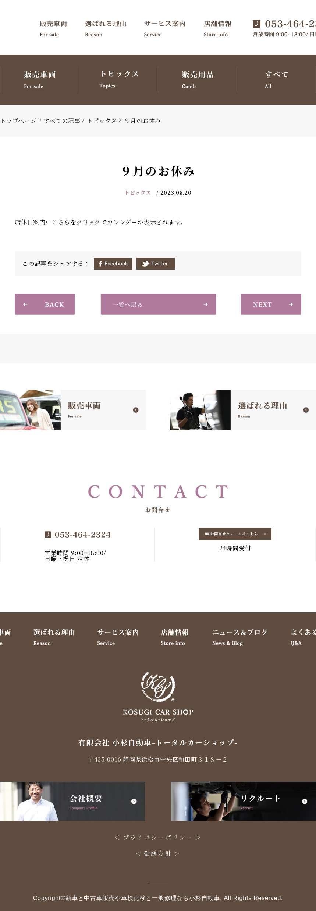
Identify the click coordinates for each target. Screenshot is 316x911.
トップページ (18, 120)
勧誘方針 (158, 853)
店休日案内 (30, 222)
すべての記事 (62, 120)
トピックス (102, 120)
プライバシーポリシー (158, 837)
